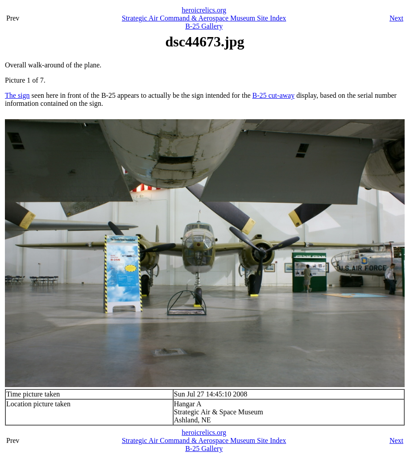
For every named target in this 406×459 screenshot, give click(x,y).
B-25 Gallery (204, 26)
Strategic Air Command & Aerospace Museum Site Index (204, 18)
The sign (17, 95)
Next (396, 18)
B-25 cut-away (274, 95)
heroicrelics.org (204, 10)
